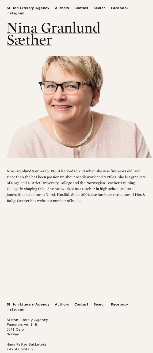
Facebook (120, 8)
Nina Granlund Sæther (54, 33)
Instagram (16, 13)
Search (100, 8)
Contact (81, 8)
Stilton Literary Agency (28, 8)
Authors (62, 8)
